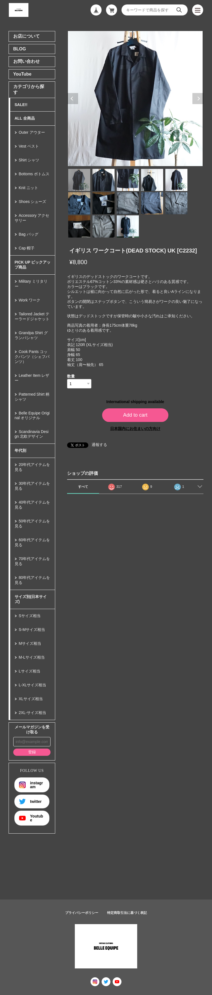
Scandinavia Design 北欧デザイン (32, 434)
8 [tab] (128, 203)
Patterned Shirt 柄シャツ (32, 396)
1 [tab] (79, 180)
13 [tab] (128, 226)
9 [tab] (152, 203)
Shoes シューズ (32, 201)
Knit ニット (28, 187)
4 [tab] (152, 180)
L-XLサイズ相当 (32, 685)
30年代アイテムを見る (32, 486)
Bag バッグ (28, 234)
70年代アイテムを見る (32, 561)
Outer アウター (32, 132)
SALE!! (21, 104)
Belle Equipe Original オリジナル (32, 415)
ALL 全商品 (25, 118)
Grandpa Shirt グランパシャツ (31, 335)
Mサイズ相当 (30, 643)
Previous (72, 98)
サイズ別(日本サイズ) (31, 599)
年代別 (20, 450)
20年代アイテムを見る (32, 467)
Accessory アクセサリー (32, 218)
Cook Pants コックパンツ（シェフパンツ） (32, 356)
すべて (83, 487)
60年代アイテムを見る (32, 542)
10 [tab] (176, 203)
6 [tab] (79, 203)
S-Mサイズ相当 (32, 629)
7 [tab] (103, 203)
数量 (71, 376)
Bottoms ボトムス (34, 174)
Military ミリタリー (31, 283)
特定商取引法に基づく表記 (127, 913)
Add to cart (135, 415)
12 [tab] (103, 226)
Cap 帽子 (27, 248)
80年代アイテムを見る (32, 580)
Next (197, 98)
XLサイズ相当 (31, 699)
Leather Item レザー (32, 378)
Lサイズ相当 (29, 671)
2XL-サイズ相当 (32, 712)
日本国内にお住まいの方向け (135, 428)
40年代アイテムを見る (32, 504)
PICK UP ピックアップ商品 (33, 264)
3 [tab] (128, 180)
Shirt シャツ (29, 160)
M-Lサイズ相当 (32, 657)
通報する (99, 444)
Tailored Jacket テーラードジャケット (32, 316)
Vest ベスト (29, 146)
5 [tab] (176, 180)
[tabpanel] (135, 98)
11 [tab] (79, 226)
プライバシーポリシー (81, 913)
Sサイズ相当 (30, 616)
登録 (32, 752)
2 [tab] (103, 180)
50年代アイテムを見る (32, 523)
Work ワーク (29, 300)
